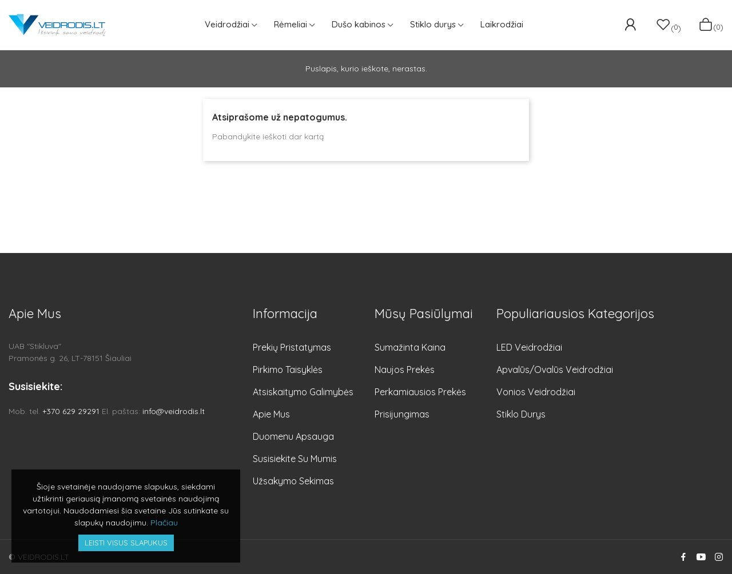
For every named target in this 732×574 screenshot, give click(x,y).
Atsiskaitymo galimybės (303, 392)
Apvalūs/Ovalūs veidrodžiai (554, 369)
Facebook (683, 556)
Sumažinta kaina (410, 347)
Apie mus (271, 414)
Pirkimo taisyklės (288, 369)
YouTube (701, 556)
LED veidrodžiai (529, 347)
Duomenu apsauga (293, 436)
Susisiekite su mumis (295, 458)
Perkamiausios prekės (420, 392)
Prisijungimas (402, 414)
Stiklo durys (521, 414)
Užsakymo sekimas (293, 481)
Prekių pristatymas (292, 347)
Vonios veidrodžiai (535, 392)
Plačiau (164, 522)
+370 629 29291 (71, 411)
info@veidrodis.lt (173, 411)
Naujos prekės (405, 369)
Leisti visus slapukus (126, 542)
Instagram (718, 556)
